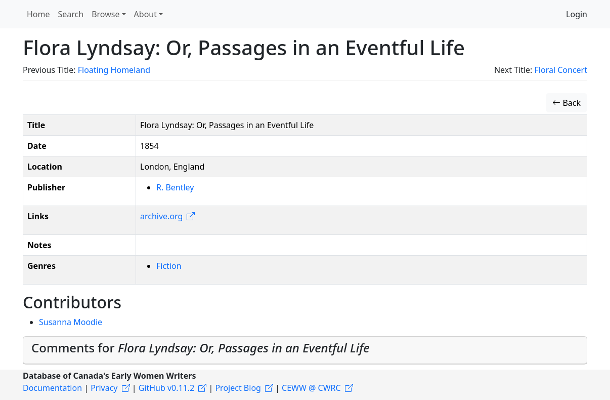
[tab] (305, 350)
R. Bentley (175, 187)
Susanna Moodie (70, 322)
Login (576, 14)
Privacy (104, 387)
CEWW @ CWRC (311, 387)
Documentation (52, 387)
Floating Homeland (114, 69)
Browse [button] (105, 14)
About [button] (145, 14)
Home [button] (38, 14)
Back (566, 102)
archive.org (161, 216)
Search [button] (71, 14)
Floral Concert (561, 69)
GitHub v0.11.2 (167, 387)
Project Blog (237, 387)
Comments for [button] (200, 347)
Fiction (169, 265)
